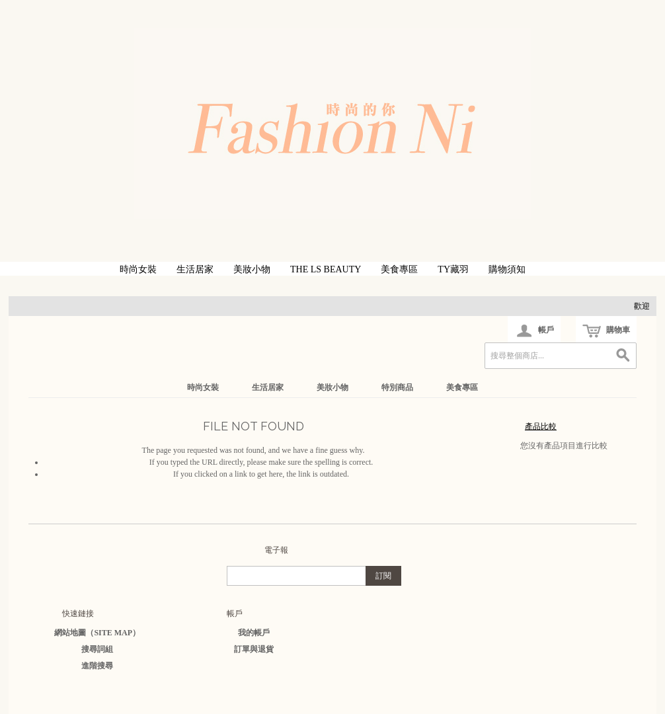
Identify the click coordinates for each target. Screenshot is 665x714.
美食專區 (399, 269)
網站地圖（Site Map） (97, 632)
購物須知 (507, 269)
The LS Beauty (325, 269)
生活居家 (195, 269)
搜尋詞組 (97, 649)
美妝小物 (251, 269)
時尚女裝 (138, 269)
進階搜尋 (97, 665)
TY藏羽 (453, 269)
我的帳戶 (254, 632)
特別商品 (397, 387)
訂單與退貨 (254, 649)
